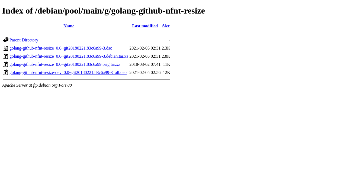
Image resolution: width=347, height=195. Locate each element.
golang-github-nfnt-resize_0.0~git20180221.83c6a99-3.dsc (60, 48)
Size (166, 26)
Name (68, 26)
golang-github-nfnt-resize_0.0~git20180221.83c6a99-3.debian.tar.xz (68, 56)
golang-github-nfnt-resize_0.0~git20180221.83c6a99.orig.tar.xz (64, 64)
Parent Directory (23, 40)
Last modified (145, 26)
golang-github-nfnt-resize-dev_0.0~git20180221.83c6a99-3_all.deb (68, 72)
